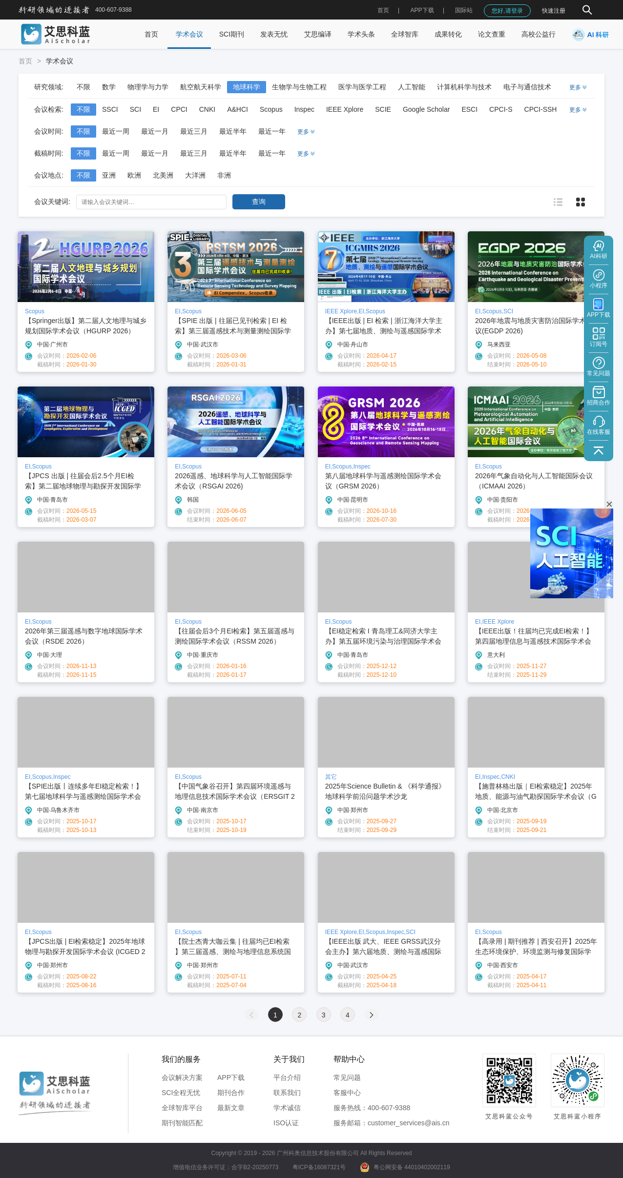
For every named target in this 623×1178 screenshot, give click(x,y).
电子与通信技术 (527, 87)
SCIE (383, 109)
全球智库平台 (182, 1108)
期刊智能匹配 (182, 1123)
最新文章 (231, 1108)
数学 (109, 87)
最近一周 (115, 131)
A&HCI (237, 109)
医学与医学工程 (362, 87)
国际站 (464, 10)
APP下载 (231, 1077)
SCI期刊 (231, 34)
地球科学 (246, 87)
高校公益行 (538, 34)
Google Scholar (426, 109)
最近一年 (272, 131)
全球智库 (404, 34)
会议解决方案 (182, 1077)
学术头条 (361, 34)
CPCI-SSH (540, 109)
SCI (135, 109)
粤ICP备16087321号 (319, 1167)
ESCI (469, 109)
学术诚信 (287, 1108)
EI (156, 109)
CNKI (207, 109)
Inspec (304, 109)
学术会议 (189, 34)
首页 (383, 10)
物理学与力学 (147, 87)
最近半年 (233, 131)
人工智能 (411, 87)
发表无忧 (274, 34)
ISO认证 (286, 1123)
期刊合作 (231, 1093)
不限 (83, 87)
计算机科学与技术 (464, 87)
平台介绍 (287, 1077)
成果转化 (448, 34)
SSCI (110, 109)
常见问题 (347, 1077)
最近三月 (194, 131)
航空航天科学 (200, 87)
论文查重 (491, 34)
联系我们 (287, 1093)
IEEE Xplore (344, 109)
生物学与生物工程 (299, 87)
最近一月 (154, 131)
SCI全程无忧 (181, 1093)
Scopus (271, 109)
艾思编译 (318, 34)
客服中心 (347, 1093)
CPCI (179, 109)
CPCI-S (500, 109)
